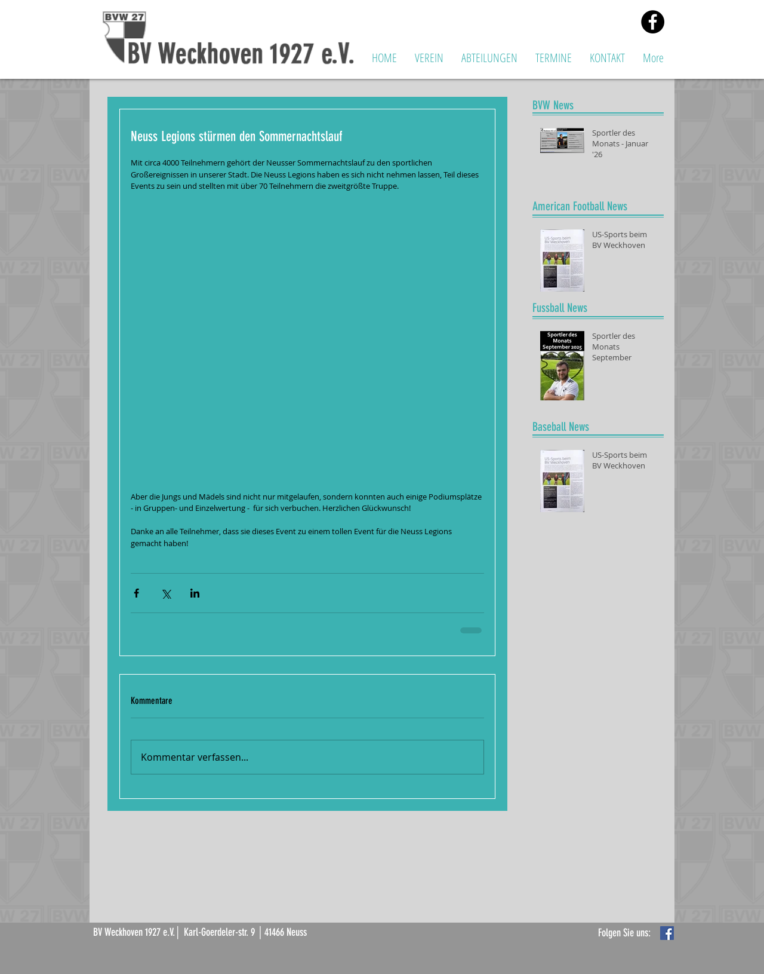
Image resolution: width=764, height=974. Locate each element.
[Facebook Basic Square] (667, 933)
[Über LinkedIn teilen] (195, 593)
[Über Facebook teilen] (136, 593)
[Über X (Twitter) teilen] (165, 593)
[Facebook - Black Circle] (652, 21)
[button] (429, 57)
